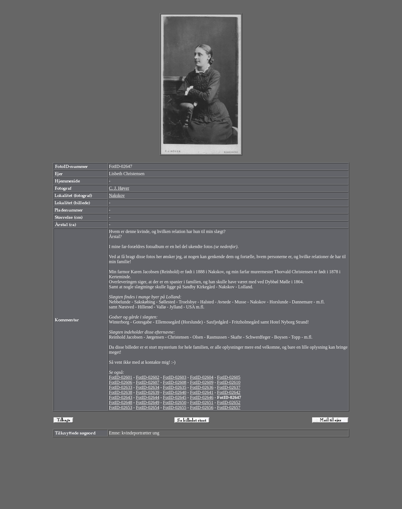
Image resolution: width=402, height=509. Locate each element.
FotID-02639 (147, 392)
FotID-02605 (229, 377)
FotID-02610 (229, 382)
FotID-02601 (120, 377)
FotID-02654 (147, 407)
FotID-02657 (229, 407)
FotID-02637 (229, 387)
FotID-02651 (202, 402)
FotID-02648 (120, 402)
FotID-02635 (174, 387)
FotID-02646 (202, 397)
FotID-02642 (229, 392)
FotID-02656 (202, 407)
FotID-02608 (174, 382)
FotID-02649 (147, 402)
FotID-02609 (202, 382)
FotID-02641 (202, 392)
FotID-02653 (120, 407)
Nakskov (117, 195)
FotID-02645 (174, 397)
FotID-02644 (147, 397)
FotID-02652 (229, 402)
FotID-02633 (120, 387)
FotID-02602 (147, 377)
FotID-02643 (120, 397)
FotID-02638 (120, 392)
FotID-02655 (174, 407)
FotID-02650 (174, 402)
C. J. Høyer (119, 188)
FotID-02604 (202, 377)
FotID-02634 (147, 387)
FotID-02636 (202, 387)
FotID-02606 (120, 382)
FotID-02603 (174, 377)
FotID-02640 (174, 392)
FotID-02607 (147, 382)
